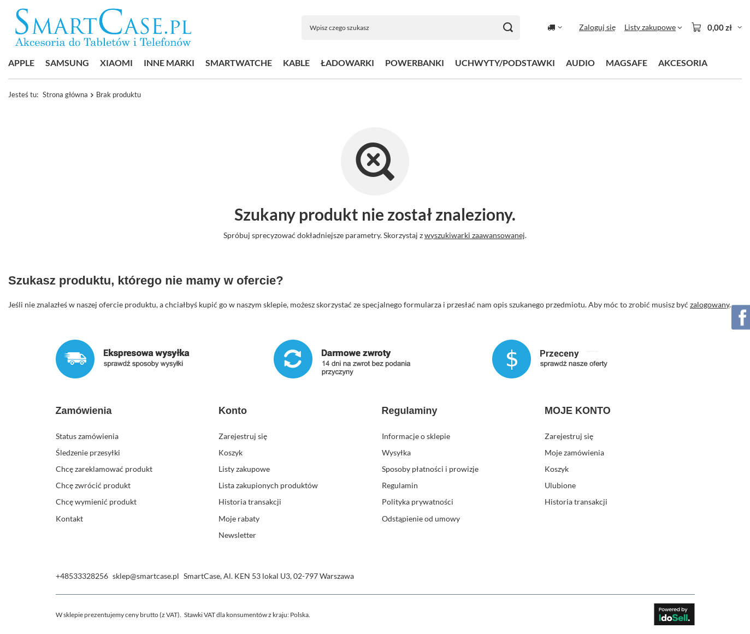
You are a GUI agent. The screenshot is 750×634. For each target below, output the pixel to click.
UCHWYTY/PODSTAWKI (505, 62)
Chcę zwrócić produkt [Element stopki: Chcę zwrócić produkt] (93, 485)
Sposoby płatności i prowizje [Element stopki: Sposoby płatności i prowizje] (430, 468)
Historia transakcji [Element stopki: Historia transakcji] (249, 501)
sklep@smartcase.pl (146, 575)
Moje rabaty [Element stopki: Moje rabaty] (238, 518)
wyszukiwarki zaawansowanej (474, 235)
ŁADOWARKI (347, 62)
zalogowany (709, 304)
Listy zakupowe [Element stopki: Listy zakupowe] (244, 468)
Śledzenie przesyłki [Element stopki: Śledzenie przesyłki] (88, 452)
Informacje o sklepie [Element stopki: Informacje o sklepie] (416, 436)
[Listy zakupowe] (653, 27)
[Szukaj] (507, 27)
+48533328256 (82, 575)
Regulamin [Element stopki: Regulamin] (400, 485)
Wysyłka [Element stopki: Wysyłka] (396, 452)
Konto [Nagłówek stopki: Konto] (232, 410)
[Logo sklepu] (103, 28)
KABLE (296, 62)
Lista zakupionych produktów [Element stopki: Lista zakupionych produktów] (268, 485)
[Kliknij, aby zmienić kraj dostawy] (554, 27)
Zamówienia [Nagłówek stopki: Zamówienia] (84, 410)
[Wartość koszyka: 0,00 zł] (716, 27)
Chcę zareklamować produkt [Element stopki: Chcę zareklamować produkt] (104, 468)
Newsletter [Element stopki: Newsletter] (237, 535)
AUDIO (580, 62)
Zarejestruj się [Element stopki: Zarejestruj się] (242, 436)
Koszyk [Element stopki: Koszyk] (230, 452)
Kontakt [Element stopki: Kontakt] (69, 518)
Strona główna (65, 94)
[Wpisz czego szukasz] (411, 27)
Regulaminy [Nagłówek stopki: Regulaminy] (410, 410)
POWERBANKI (414, 62)
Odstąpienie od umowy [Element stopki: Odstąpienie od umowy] (421, 518)
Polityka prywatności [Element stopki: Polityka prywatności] (417, 501)
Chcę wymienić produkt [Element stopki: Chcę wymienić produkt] (96, 501)
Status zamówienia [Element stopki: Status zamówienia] (87, 436)
